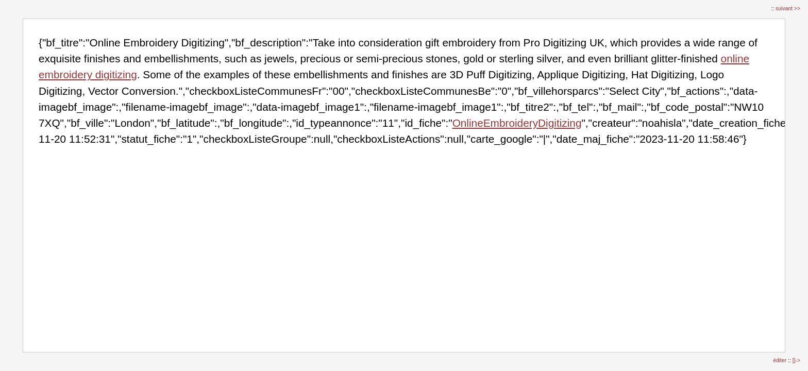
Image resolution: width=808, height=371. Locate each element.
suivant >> (788, 8)
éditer (780, 360)
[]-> (796, 360)
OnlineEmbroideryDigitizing (517, 123)
